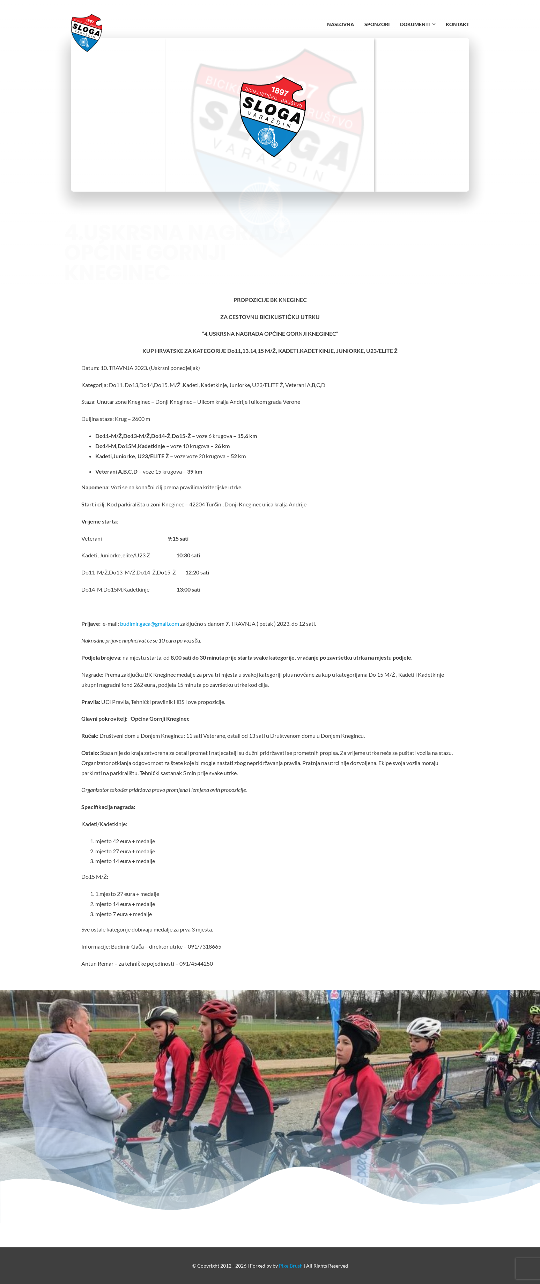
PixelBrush (291, 1266)
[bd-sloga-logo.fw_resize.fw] (86, 16)
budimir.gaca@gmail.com (149, 623)
